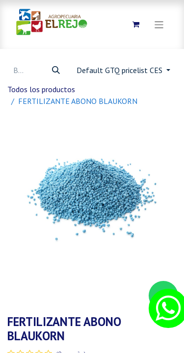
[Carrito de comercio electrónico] (136, 24)
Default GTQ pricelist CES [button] (120, 70)
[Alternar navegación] (159, 24)
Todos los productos (41, 89)
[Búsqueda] (56, 70)
